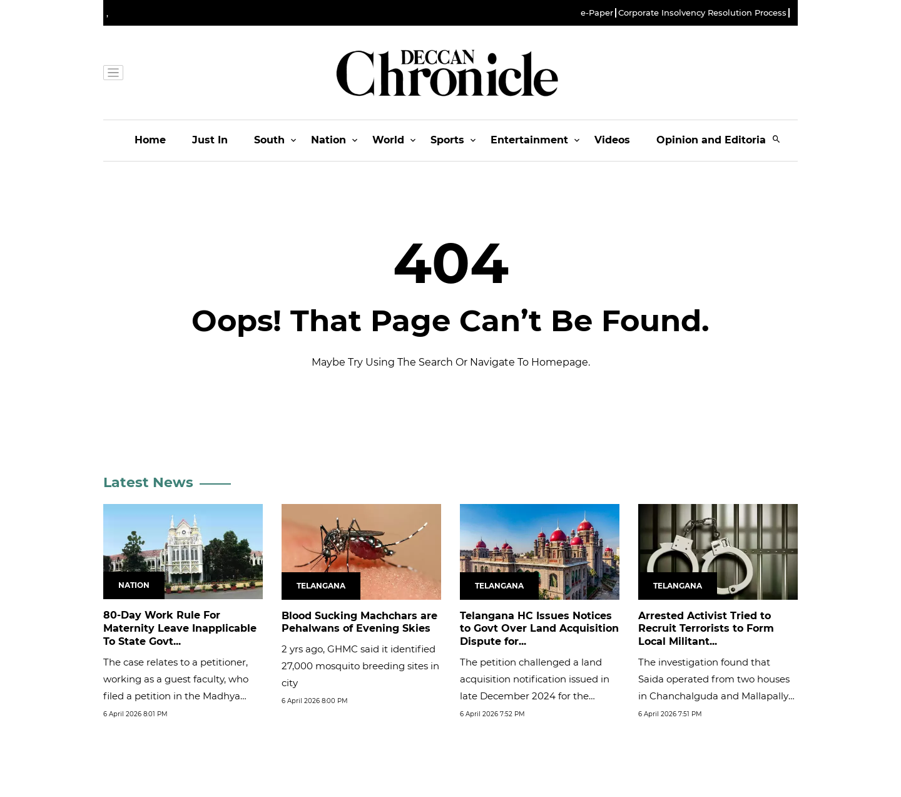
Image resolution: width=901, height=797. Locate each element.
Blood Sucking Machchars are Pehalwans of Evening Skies (359, 622)
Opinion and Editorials (715, 140)
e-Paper (597, 13)
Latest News (148, 482)
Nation (328, 140)
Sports (447, 140)
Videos (612, 140)
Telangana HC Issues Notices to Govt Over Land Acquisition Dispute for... (539, 629)
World (388, 140)
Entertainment (529, 140)
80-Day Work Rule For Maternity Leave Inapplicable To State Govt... (180, 628)
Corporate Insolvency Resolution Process (702, 13)
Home (150, 140)
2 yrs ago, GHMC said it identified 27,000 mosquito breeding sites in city (360, 666)
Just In (210, 140)
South (269, 140)
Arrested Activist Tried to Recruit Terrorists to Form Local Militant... (706, 629)
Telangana (321, 585)
